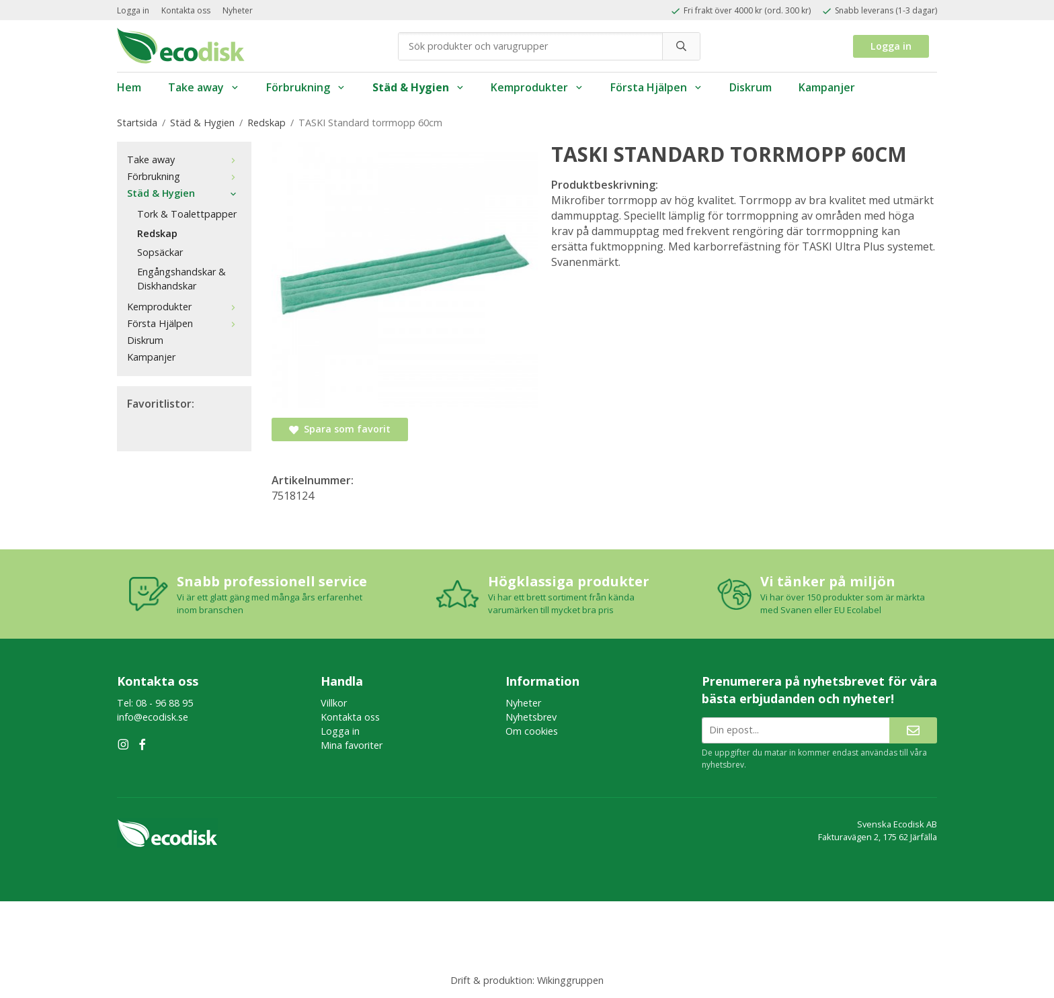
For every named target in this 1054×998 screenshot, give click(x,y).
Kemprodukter (537, 87)
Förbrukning (306, 87)
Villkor (334, 702)
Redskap (157, 233)
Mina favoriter (351, 745)
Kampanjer (827, 87)
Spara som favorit (340, 428)
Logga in (133, 10)
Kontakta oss (185, 10)
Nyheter (237, 10)
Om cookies (531, 731)
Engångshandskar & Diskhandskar (181, 278)
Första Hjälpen (656, 87)
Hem (129, 87)
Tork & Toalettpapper (187, 214)
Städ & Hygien (418, 87)
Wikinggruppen (570, 980)
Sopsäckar (160, 252)
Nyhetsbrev (531, 717)
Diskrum (750, 87)
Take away (203, 87)
